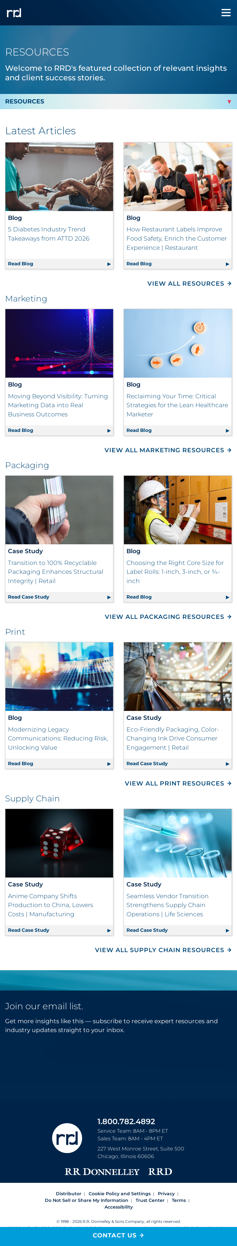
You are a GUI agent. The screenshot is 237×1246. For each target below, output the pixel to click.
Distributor (68, 1193)
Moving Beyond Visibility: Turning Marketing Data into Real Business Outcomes (58, 405)
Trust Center (150, 1200)
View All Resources (185, 283)
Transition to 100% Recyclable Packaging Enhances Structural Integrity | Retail (55, 572)
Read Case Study (60, 596)
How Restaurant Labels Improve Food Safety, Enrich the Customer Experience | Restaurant (176, 238)
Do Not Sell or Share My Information (86, 1200)
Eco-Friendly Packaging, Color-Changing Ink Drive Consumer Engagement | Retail (172, 738)
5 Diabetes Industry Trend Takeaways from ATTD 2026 (48, 234)
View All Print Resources (174, 783)
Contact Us (115, 1235)
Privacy (166, 1193)
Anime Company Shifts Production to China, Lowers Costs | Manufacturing (50, 905)
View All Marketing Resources (164, 450)
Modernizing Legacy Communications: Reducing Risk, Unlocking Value (58, 738)
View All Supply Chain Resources (159, 950)
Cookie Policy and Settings (120, 1193)
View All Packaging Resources (164, 616)
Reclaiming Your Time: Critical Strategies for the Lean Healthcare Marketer (177, 405)
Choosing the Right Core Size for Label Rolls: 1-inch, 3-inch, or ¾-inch (175, 572)
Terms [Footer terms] (179, 1200)
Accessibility (119, 1207)
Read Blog (60, 263)
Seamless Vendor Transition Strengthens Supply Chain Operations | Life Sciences (167, 905)
